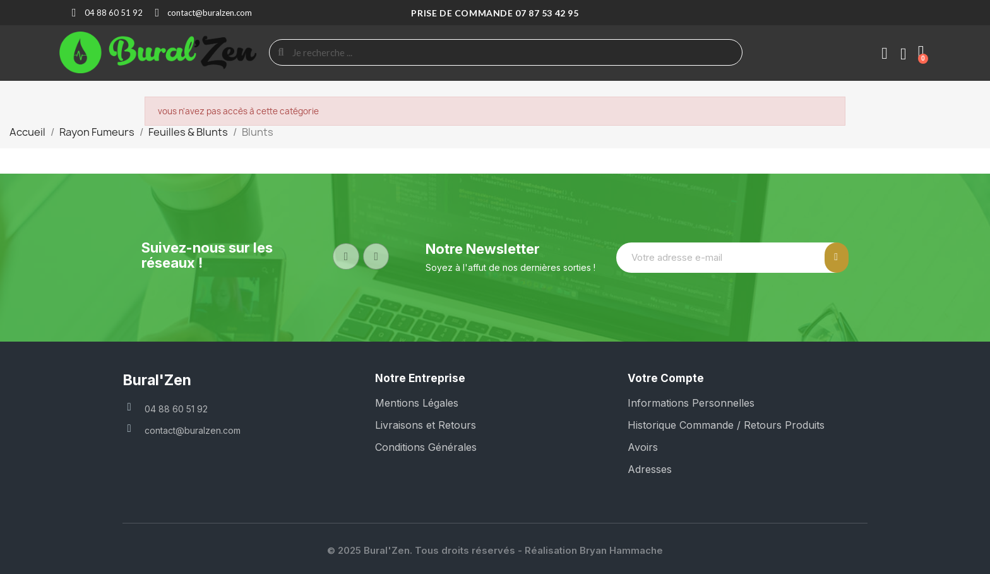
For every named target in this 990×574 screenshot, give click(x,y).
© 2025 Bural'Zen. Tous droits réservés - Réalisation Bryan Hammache (495, 550)
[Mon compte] (884, 53)
